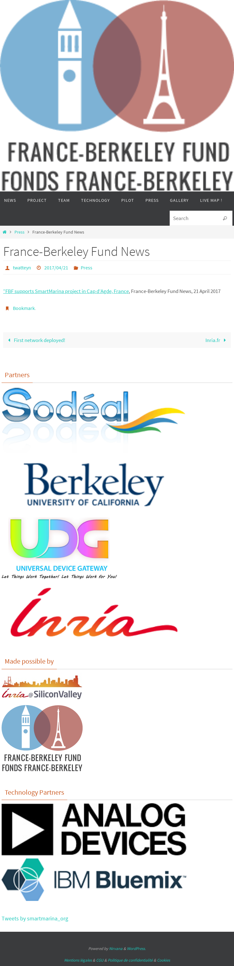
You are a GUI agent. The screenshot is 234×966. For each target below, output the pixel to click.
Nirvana (115, 948)
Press (19, 232)
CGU (99, 960)
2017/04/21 (56, 267)
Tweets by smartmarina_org (35, 918)
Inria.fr (217, 340)
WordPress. (136, 948)
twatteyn (22, 267)
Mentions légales (78, 960)
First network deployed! (35, 340)
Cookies (163, 960)
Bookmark (24, 308)
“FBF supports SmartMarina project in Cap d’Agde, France (66, 291)
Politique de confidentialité (130, 960)
